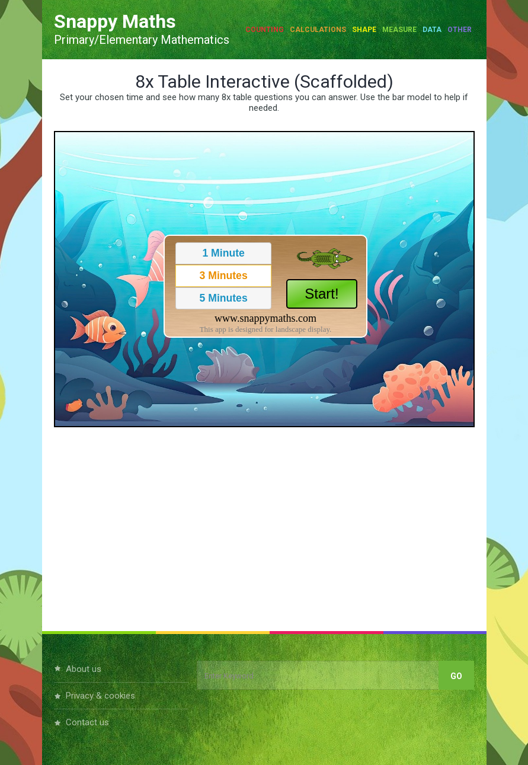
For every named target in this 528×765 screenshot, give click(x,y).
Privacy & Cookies (100, 695)
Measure (399, 29)
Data (432, 29)
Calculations (318, 29)
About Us (83, 669)
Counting (264, 29)
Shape (364, 29)
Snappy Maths (115, 21)
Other (459, 29)
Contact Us (87, 722)
